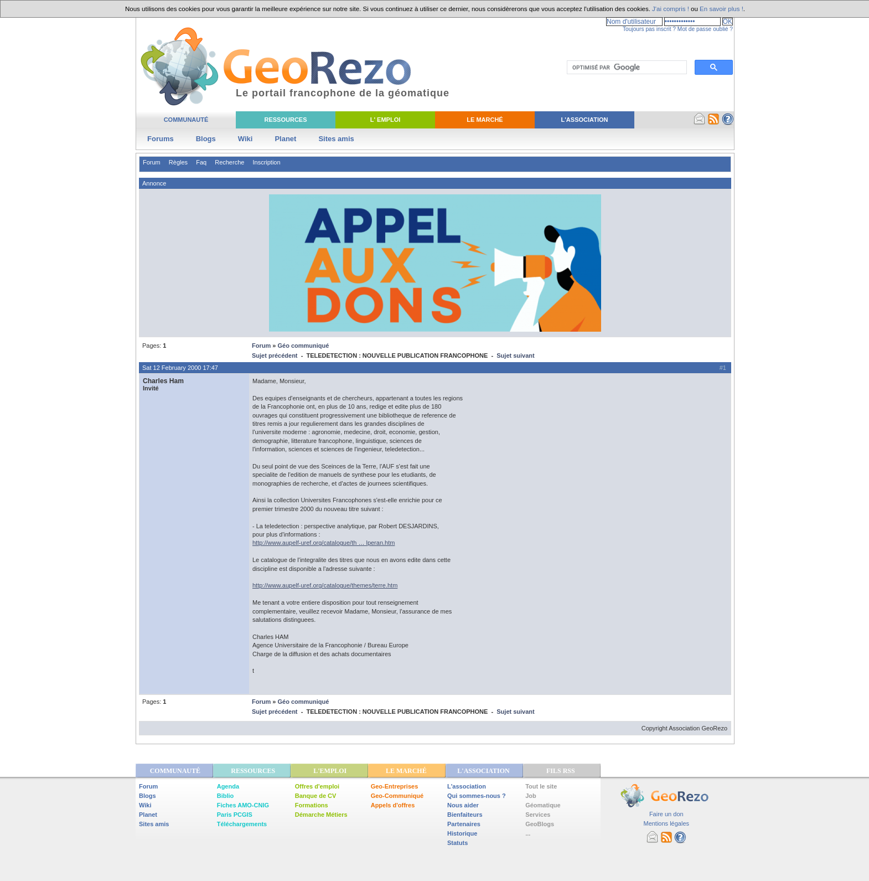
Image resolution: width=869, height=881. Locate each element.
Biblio (225, 795)
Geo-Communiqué (397, 795)
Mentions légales (666, 823)
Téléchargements (242, 824)
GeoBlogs (539, 824)
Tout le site (541, 786)
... (527, 833)
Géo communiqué (303, 345)
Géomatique (543, 805)
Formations (311, 805)
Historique (462, 833)
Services (537, 814)
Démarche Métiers (321, 814)
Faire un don (666, 814)
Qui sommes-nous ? (476, 795)
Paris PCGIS (234, 814)
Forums (160, 139)
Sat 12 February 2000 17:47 (180, 367)
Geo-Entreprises (394, 786)
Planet (285, 139)
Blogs (206, 139)
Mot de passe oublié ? (705, 29)
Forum (152, 162)
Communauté (186, 119)
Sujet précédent (275, 355)
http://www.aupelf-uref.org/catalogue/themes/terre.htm (324, 585)
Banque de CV (316, 795)
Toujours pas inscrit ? (649, 29)
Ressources (285, 119)
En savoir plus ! (721, 9)
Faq (201, 162)
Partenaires (463, 824)
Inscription (266, 162)
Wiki (245, 139)
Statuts (457, 842)
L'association (466, 786)
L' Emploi (385, 119)
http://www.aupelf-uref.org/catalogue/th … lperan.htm (323, 542)
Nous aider (463, 805)
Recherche (229, 162)
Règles (178, 162)
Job (530, 795)
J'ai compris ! (670, 9)
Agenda (228, 786)
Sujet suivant (515, 355)
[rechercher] (625, 67)
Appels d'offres (393, 805)
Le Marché (485, 119)
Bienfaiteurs (465, 814)
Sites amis (336, 139)
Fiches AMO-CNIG (243, 805)
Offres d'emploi (317, 786)
